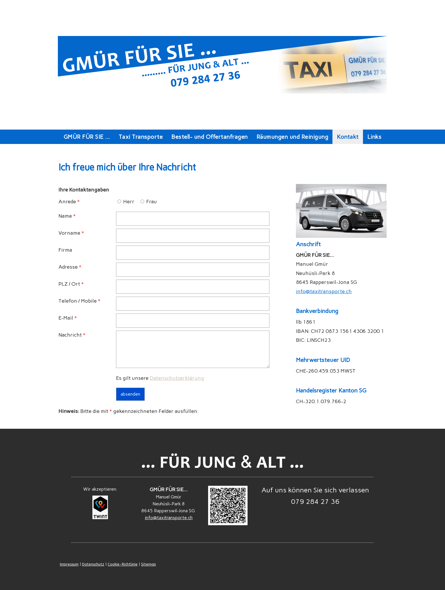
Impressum (69, 564)
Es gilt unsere (160, 378)
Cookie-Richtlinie (123, 564)
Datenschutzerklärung (177, 378)
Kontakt (348, 136)
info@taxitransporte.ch (324, 291)
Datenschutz (93, 564)
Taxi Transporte (141, 136)
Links (374, 136)
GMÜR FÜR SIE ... (87, 136)
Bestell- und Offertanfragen (209, 136)
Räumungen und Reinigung (292, 136)
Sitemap (148, 564)
